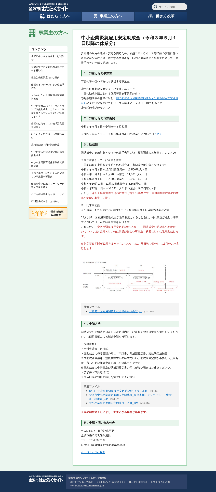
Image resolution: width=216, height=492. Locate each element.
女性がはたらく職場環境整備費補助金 (47, 97)
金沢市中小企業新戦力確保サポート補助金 (47, 69)
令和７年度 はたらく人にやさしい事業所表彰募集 (47, 175)
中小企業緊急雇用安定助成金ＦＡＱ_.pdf (113, 403)
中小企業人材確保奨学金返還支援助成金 (47, 153)
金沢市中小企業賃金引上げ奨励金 (47, 58)
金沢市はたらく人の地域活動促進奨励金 (47, 125)
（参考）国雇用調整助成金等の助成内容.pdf (115, 311)
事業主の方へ (53, 32)
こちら (158, 134)
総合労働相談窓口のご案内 (45, 77)
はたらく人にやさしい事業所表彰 (47, 136)
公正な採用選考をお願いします (47, 194)
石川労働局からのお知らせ (45, 201)
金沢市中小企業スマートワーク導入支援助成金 (47, 185)
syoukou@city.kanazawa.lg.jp (89, 485)
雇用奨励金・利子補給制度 (45, 144)
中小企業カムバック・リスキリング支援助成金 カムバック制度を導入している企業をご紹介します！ (47, 111)
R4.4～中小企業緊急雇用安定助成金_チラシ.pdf (118, 390)
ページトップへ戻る (93, 452)
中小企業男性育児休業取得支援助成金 (47, 164)
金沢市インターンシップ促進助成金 (47, 86)
